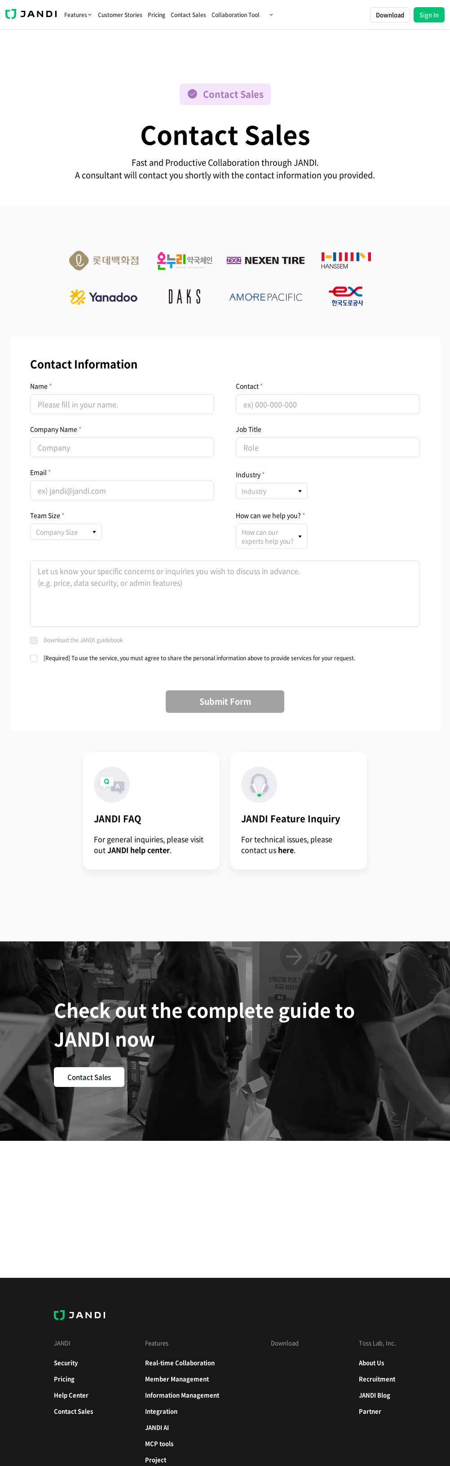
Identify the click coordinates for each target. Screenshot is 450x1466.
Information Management (182, 1395)
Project (155, 1459)
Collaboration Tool (243, 15)
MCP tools (159, 1443)
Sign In (429, 14)
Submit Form (225, 701)
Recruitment (377, 1378)
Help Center (71, 1395)
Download (390, 14)
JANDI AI (157, 1427)
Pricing (156, 15)
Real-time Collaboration (180, 1362)
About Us (371, 1362)
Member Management (177, 1378)
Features (78, 15)
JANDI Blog (374, 1395)
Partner (370, 1411)
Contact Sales (188, 15)
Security (66, 1362)
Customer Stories (120, 15)
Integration (161, 1411)
